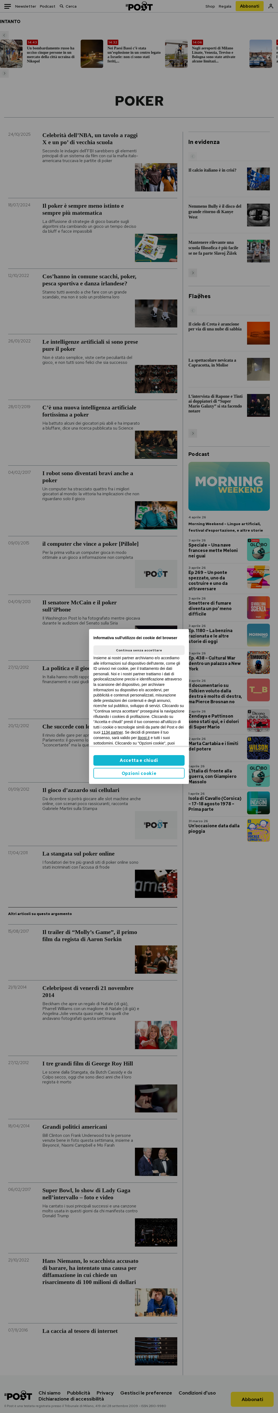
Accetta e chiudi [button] (139, 760)
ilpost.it (144, 738)
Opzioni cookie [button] (139, 773)
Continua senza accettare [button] (139, 650)
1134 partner (112, 732)
